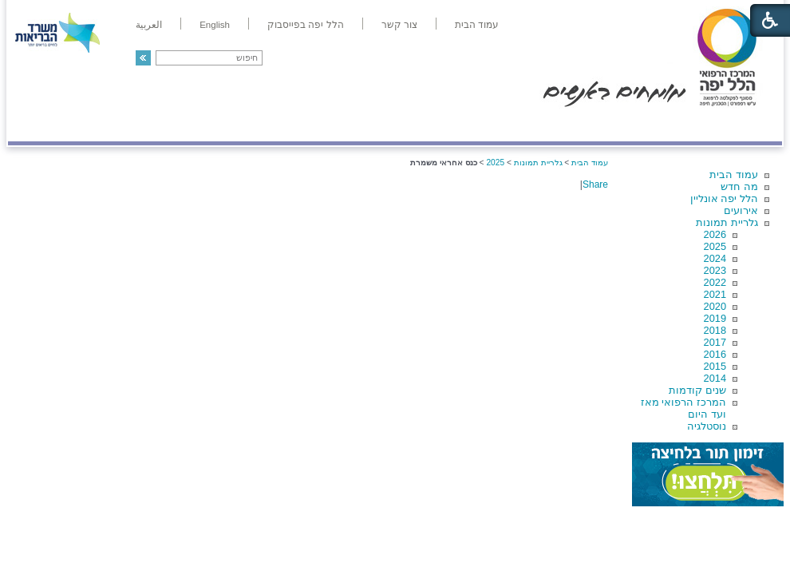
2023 (715, 270)
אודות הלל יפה (542, 125)
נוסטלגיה (706, 426)
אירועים (741, 210)
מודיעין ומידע (736, 125)
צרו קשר (34, 125)
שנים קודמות (697, 390)
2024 (715, 258)
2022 (715, 282)
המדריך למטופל (449, 125)
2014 (715, 378)
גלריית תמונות (727, 222)
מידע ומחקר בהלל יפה (341, 125)
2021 (715, 294)
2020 (715, 306)
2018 (715, 330)
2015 (715, 366)
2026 (715, 234)
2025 (715, 246)
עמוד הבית (733, 174)
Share (595, 184)
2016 (715, 354)
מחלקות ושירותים (639, 125)
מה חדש (739, 186)
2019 (715, 318)
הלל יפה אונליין (724, 198)
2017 (715, 342)
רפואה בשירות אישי (221, 125)
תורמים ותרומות (113, 125)
